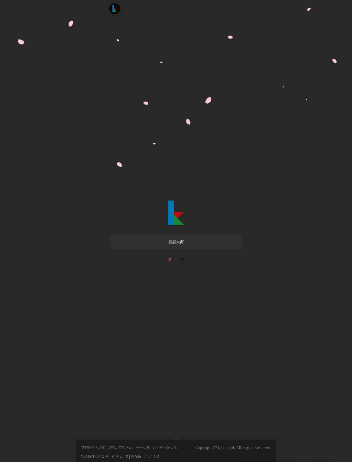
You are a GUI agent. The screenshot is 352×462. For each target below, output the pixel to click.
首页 (133, 8)
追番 (160, 8)
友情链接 (194, 8)
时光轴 (175, 8)
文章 (147, 8)
